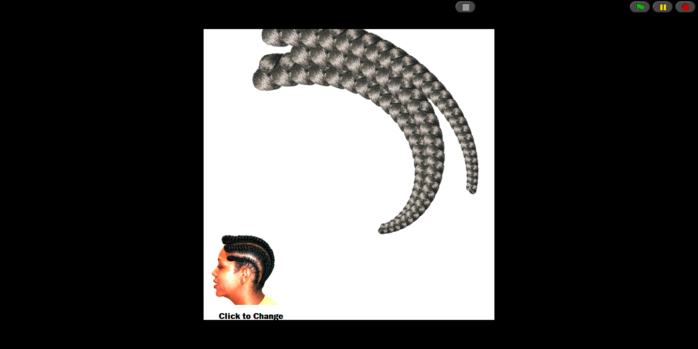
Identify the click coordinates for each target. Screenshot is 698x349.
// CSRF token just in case (349, 174)
